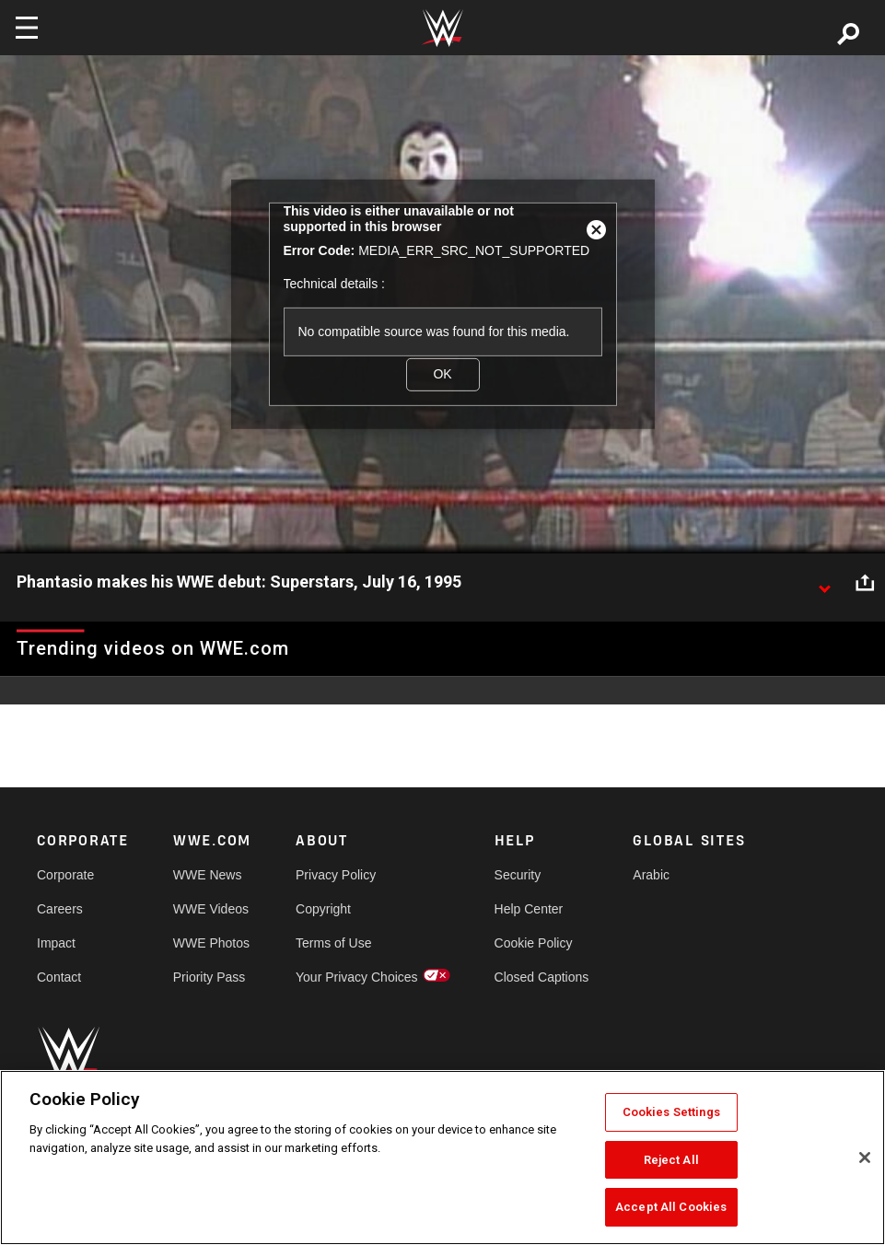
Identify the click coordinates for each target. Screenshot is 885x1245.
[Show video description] (824, 583)
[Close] (864, 1157)
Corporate (65, 874)
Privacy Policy (336, 874)
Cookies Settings (671, 1112)
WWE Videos (211, 909)
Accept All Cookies (671, 1207)
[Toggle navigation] (27, 27)
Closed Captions (542, 977)
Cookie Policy (534, 943)
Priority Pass (209, 977)
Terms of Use (333, 943)
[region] (442, 1157)
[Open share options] (864, 583)
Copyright (323, 909)
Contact (59, 977)
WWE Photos (211, 943)
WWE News (207, 874)
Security (518, 874)
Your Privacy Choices (357, 977)
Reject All (671, 1160)
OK (442, 374)
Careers (60, 909)
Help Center (529, 909)
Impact (56, 943)
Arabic (651, 874)
